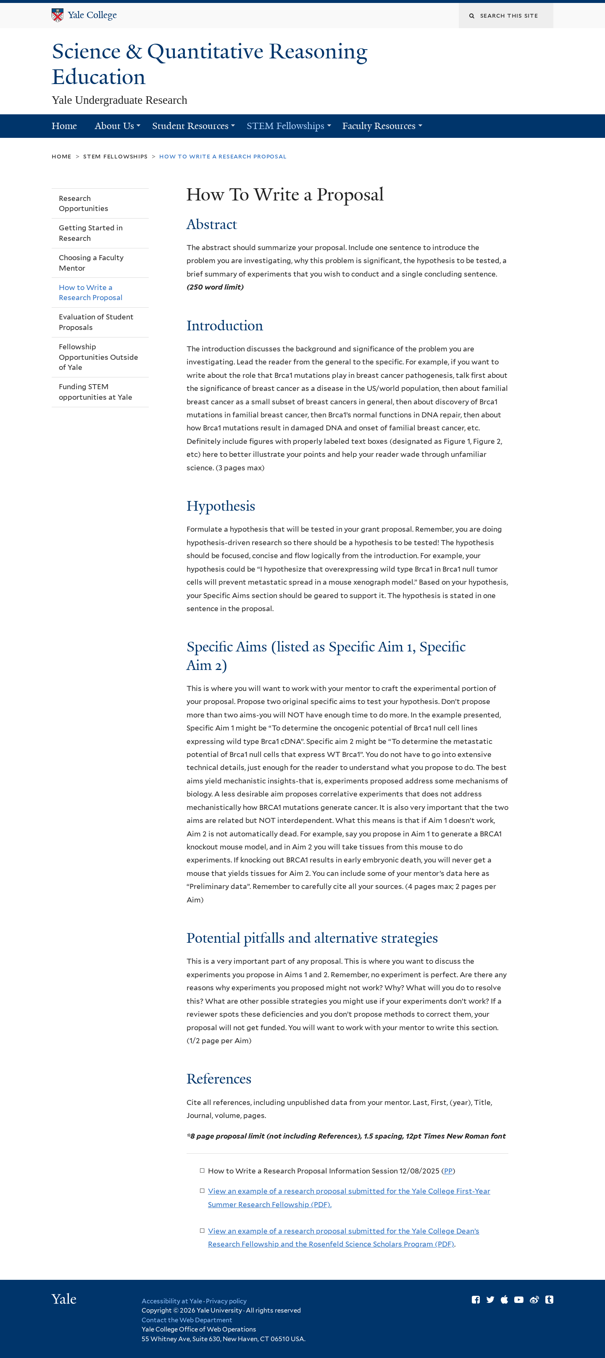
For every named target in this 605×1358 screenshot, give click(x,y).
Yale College (92, 15)
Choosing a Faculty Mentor (91, 262)
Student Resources (189, 129)
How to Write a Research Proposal (91, 292)
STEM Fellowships (284, 129)
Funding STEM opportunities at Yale (95, 391)
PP (448, 1171)
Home (64, 126)
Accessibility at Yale (172, 1301)
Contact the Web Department (187, 1320)
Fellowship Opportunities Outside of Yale (98, 357)
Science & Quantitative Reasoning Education (210, 64)
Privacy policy (226, 1301)
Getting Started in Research (91, 233)
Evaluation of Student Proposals (96, 322)
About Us (113, 129)
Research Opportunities (83, 203)
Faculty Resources (378, 129)
